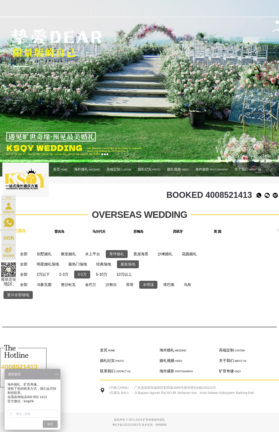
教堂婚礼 (68, 254)
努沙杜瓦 (68, 285)
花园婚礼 (189, 254)
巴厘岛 (20, 231)
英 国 (217, 231)
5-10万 (101, 274)
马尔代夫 (98, 231)
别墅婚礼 (44, 254)
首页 (60, 169)
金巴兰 (90, 285)
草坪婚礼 (116, 254)
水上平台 (92, 254)
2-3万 (63, 274)
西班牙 (178, 231)
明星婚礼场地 (48, 264)
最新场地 (127, 264)
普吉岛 (59, 231)
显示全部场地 (18, 295)
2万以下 (43, 274)
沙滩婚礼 (165, 254)
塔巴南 (168, 285)
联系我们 (115, 371)
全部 (23, 254)
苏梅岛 (138, 231)
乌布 (187, 285)
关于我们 (247, 169)
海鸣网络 (161, 424)
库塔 (129, 285)
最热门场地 (77, 264)
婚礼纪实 (149, 169)
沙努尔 (111, 285)
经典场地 (103, 264)
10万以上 (124, 274)
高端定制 (118, 169)
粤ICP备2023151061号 (126, 424)
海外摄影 (211, 169)
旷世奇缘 (230, 371)
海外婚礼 (87, 169)
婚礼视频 (178, 169)
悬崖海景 (140, 254)
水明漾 (148, 285)
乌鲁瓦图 (44, 285)
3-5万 (82, 274)
